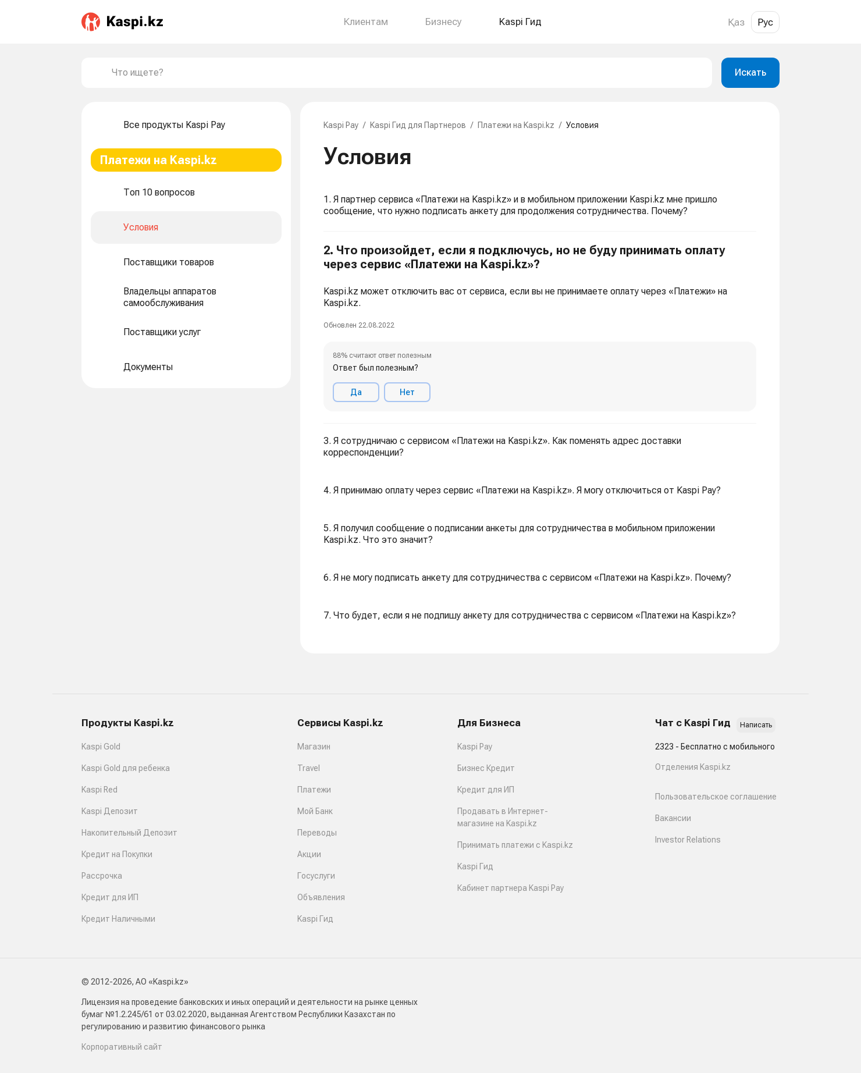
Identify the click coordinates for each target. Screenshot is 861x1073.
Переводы (317, 832)
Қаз (736, 22)
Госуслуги (316, 875)
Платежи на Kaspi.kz (516, 125)
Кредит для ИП (109, 897)
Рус (765, 22)
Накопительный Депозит (129, 832)
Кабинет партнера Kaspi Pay (510, 888)
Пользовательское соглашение (716, 796)
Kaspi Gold (100, 746)
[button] (539, 328)
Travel (308, 768)
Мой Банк (315, 811)
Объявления (321, 897)
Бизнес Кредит (486, 768)
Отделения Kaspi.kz (693, 767)
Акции (309, 854)
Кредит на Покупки (116, 854)
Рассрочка (101, 875)
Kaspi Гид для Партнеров (418, 125)
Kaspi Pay (340, 125)
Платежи (314, 789)
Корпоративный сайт (121, 1046)
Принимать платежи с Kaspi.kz (515, 845)
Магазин (313, 746)
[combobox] (407, 73)
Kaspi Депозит (109, 811)
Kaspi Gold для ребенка (125, 768)
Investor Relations (688, 839)
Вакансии (673, 818)
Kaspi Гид (315, 918)
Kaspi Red (99, 789)
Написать (756, 725)
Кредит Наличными (118, 918)
